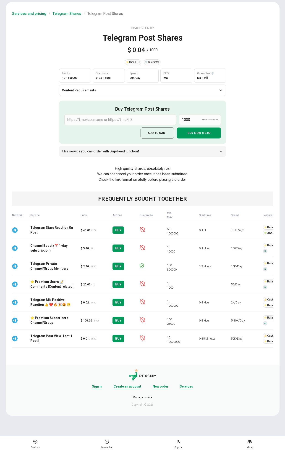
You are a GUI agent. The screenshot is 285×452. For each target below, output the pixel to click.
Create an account (127, 386)
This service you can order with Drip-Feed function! (143, 151)
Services (186, 386)
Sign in (97, 386)
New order (160, 386)
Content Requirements (142, 90)
